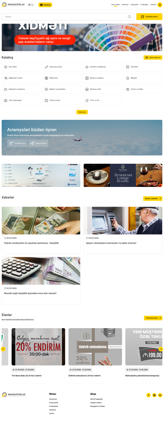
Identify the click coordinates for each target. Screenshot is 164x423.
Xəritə (51, 413)
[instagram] (153, 395)
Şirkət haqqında (96, 399)
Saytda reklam (96, 403)
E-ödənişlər (144, 5)
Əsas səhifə (115, 5)
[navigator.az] (13, 394)
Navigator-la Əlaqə (97, 406)
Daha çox (82, 112)
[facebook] (147, 395)
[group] (38, 353)
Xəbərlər (153, 5)
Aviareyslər (134, 5)
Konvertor (125, 5)
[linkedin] (160, 395)
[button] (3, 349)
